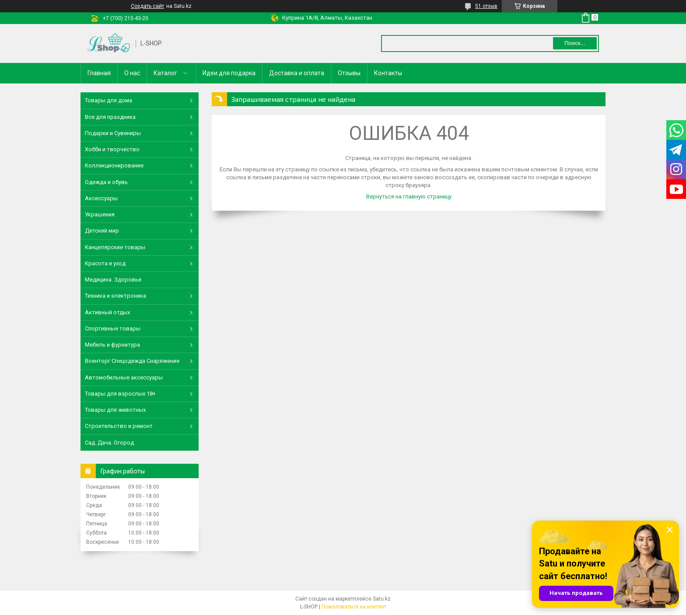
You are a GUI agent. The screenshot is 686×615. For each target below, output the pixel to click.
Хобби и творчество (112, 149)
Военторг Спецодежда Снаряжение (132, 361)
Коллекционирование (114, 165)
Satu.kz (382, 599)
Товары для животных (115, 410)
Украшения (100, 214)
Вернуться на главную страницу (409, 196)
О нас (132, 72)
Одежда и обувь (106, 182)
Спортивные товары (112, 328)
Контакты (388, 72)
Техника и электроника (115, 295)
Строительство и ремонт (119, 426)
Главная (99, 72)
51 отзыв (486, 6)
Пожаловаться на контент (354, 607)
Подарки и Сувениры (113, 133)
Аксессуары (101, 198)
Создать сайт (147, 6)
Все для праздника (110, 117)
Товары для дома (108, 100)
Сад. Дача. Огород (109, 442)
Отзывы (349, 72)
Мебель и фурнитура (112, 344)
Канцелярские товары (115, 247)
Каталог (165, 72)
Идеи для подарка (229, 72)
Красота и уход (105, 263)
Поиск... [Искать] (574, 43)
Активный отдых (107, 312)
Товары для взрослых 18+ (120, 393)
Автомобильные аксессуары (124, 377)
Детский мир (102, 230)
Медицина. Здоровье (113, 279)
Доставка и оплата (296, 72)
